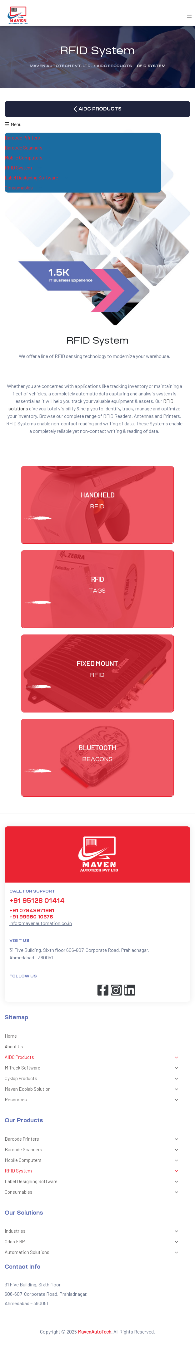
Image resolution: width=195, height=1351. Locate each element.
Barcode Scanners (30, 148)
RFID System (24, 168)
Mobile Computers (30, 158)
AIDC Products (93, 1057)
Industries (93, 1231)
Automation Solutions (93, 1252)
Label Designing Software (38, 178)
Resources (93, 1100)
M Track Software (93, 1068)
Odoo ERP (93, 1242)
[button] (97, 109)
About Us (14, 1046)
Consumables (25, 188)
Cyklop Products (93, 1079)
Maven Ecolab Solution (93, 1089)
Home (11, 1036)
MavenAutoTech (94, 1331)
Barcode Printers (28, 138)
